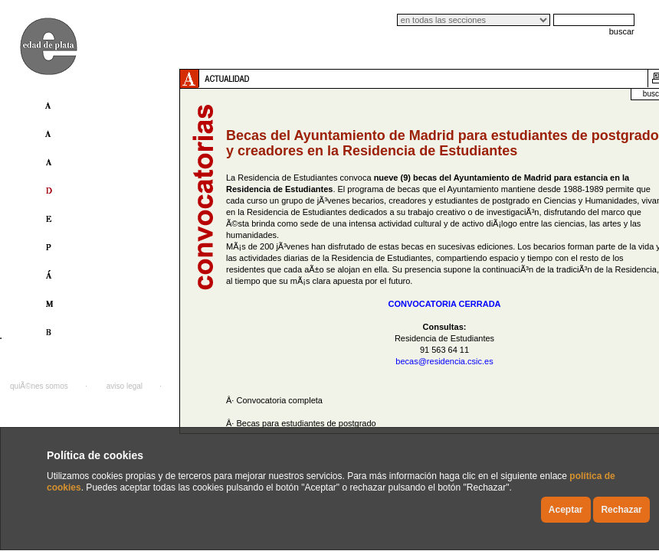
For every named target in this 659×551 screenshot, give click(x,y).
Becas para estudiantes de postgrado (305, 423)
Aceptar (566, 509)
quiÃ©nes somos (39, 386)
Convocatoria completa (279, 400)
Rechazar (621, 509)
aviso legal (125, 386)
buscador (623, 94)
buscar (621, 31)
